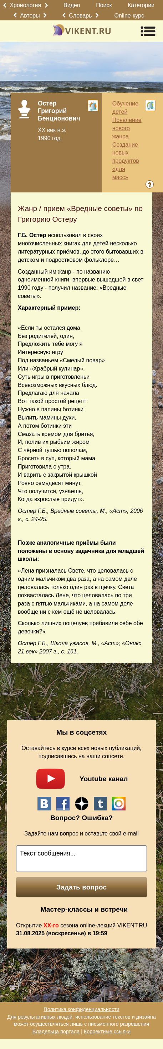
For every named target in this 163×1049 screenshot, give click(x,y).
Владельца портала (56, 1031)
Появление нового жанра (127, 128)
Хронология (25, 5)
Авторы (30, 16)
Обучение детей (125, 108)
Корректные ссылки (107, 1031)
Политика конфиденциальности (81, 1009)
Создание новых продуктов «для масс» (125, 161)
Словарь (80, 16)
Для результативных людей (39, 1017)
